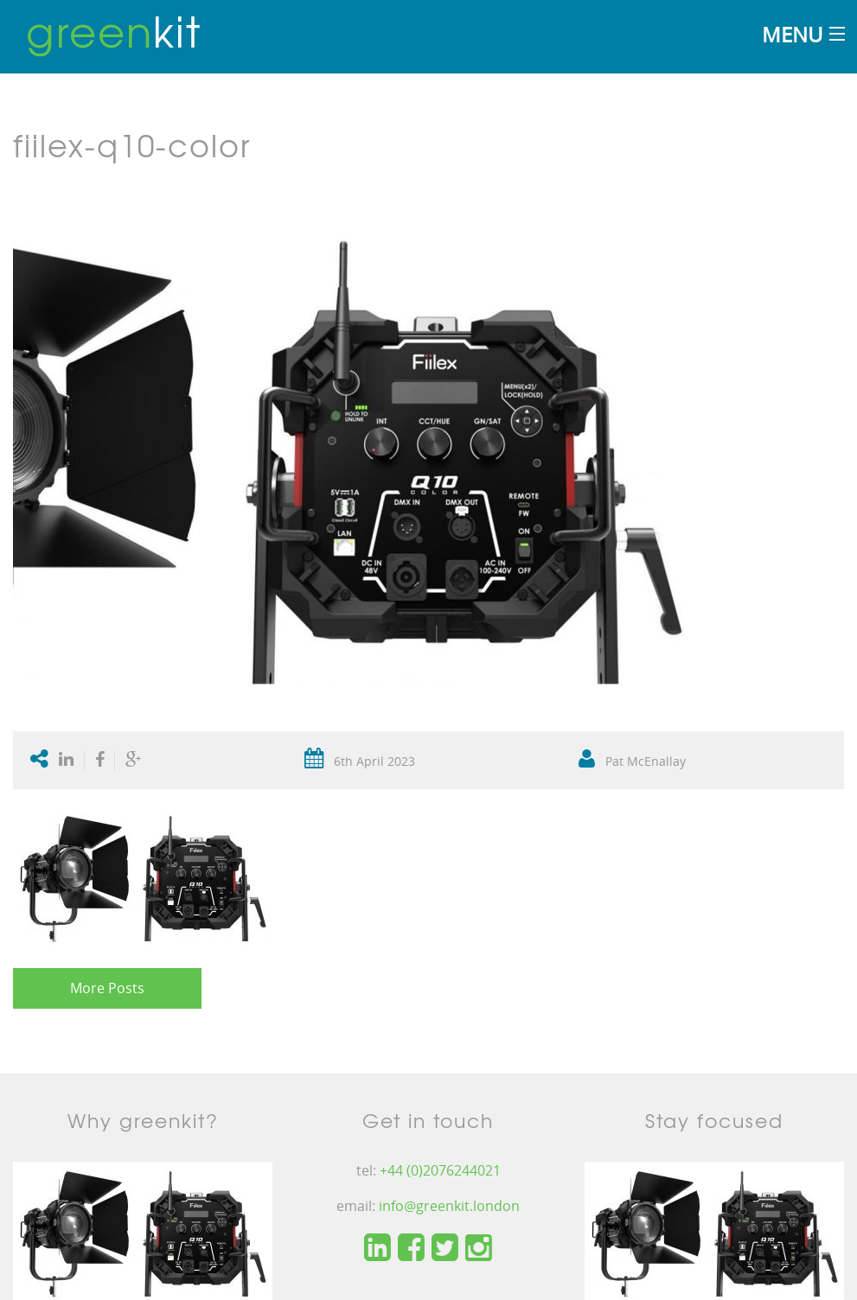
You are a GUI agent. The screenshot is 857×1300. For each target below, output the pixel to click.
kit (113, 30)
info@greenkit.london (449, 1205)
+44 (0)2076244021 (440, 1170)
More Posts (107, 987)
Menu (792, 34)
